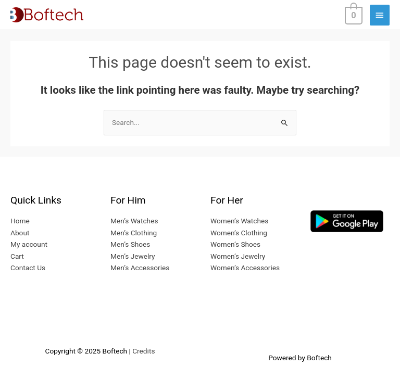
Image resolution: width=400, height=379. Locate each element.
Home (20, 221)
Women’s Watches (239, 221)
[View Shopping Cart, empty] (352, 15)
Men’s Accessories (139, 267)
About (19, 233)
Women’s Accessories (245, 267)
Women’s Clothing (238, 233)
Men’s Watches (134, 221)
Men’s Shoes (130, 244)
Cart (17, 256)
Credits (143, 351)
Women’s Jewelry (237, 256)
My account (28, 244)
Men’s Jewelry (132, 256)
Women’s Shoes (235, 244)
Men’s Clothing (133, 233)
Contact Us (27, 267)
